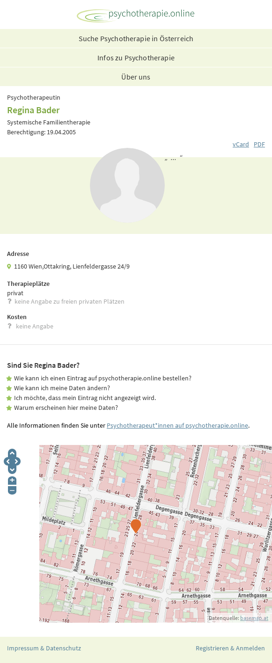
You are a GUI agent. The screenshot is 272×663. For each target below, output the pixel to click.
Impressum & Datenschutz (44, 648)
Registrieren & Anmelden (230, 648)
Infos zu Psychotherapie (136, 57)
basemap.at (254, 617)
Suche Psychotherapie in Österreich (136, 38)
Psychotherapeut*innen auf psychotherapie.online (177, 425)
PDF (259, 144)
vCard (241, 144)
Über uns (135, 76)
